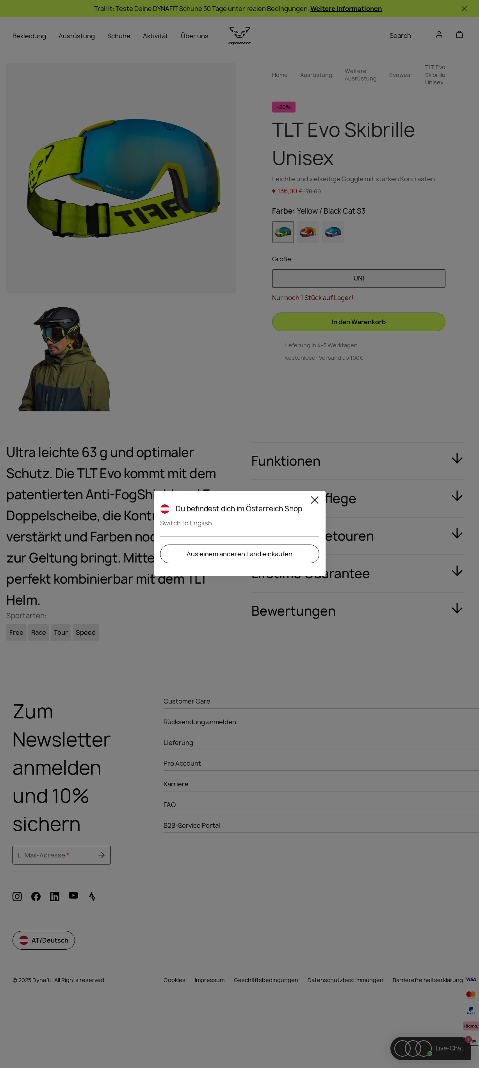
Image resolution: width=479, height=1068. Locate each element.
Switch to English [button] (186, 523)
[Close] (315, 501)
